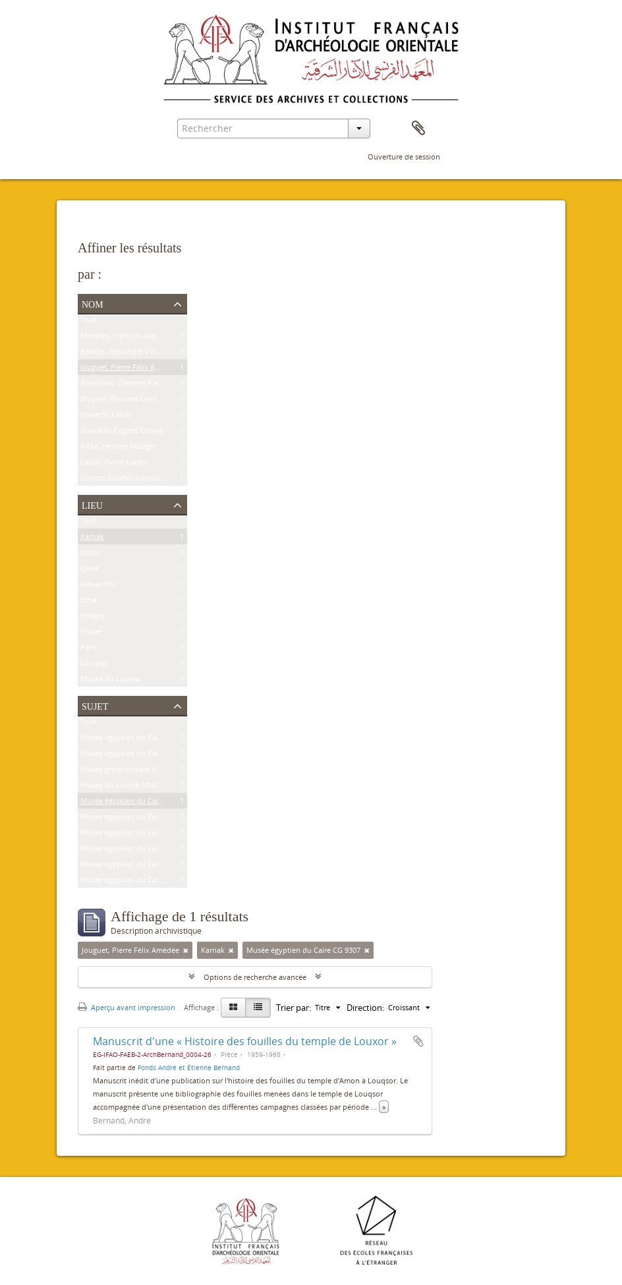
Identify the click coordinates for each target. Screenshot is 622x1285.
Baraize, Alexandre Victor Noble (133, 353)
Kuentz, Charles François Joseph (134, 480)
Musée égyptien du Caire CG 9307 (137, 803)
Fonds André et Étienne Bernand (189, 1067)
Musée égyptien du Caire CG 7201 (137, 866)
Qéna (89, 570)
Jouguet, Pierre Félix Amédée (129, 369)
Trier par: (293, 1008)
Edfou (90, 554)
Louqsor (94, 665)
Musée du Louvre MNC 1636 (128, 787)
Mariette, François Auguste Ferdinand (144, 338)
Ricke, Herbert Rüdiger (118, 448)
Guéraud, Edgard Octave (121, 433)
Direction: (365, 1008)
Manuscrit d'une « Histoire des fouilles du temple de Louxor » (245, 1041)
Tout (88, 322)
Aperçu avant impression (126, 1007)
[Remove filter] (185, 950)
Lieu (92, 504)
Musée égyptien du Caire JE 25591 (137, 835)
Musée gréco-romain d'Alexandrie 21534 (148, 771)
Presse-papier (418, 128)
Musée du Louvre (110, 681)
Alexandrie (98, 586)
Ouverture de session (404, 156)
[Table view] (258, 1007)
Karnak (92, 539)
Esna (88, 602)
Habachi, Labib (105, 417)
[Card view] (233, 1007)
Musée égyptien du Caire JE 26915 (137, 819)
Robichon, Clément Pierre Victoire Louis (147, 385)
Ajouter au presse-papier (418, 1041)
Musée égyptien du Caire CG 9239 (137, 740)
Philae (90, 634)
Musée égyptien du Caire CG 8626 (137, 755)
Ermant (92, 618)
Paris (88, 649)
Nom (92, 303)
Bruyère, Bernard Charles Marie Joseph (145, 401)
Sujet (95, 705)
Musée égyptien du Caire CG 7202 (137, 882)
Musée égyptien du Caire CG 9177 (137, 850)
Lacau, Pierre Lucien (114, 464)
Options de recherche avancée (255, 977)
